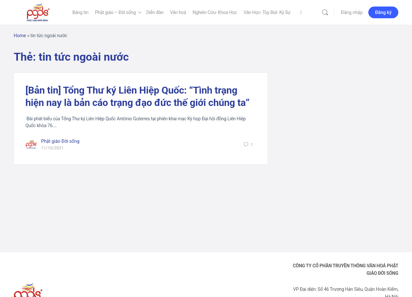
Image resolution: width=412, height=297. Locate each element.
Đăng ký (383, 12)
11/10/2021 (52, 147)
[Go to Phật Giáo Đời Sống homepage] (38, 11)
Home (20, 35)
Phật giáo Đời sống (60, 141)
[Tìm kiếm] (324, 12)
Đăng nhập (352, 12)
